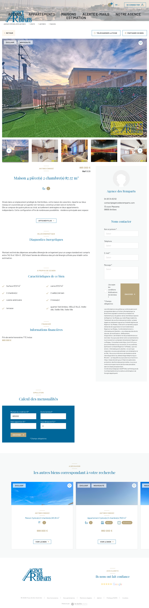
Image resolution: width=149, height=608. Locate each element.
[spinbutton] (53, 426)
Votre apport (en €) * (18, 422)
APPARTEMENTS (42, 14)
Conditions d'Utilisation (126, 371)
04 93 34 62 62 (110, 199)
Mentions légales (86, 598)
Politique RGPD (112, 598)
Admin (99, 598)
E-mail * (107, 253)
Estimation (76, 17)
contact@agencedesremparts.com (119, 203)
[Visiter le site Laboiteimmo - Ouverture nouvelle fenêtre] (79, 604)
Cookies (125, 598)
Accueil (15, 14)
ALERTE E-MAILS (95, 14)
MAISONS (68, 14)
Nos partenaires (69, 598)
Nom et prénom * (110, 229)
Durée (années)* (46, 412)
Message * (108, 265)
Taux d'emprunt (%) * (47, 422)
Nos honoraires (52, 598)
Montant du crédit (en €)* (20, 412)
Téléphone (108, 241)
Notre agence (128, 14)
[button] (140, 150)
